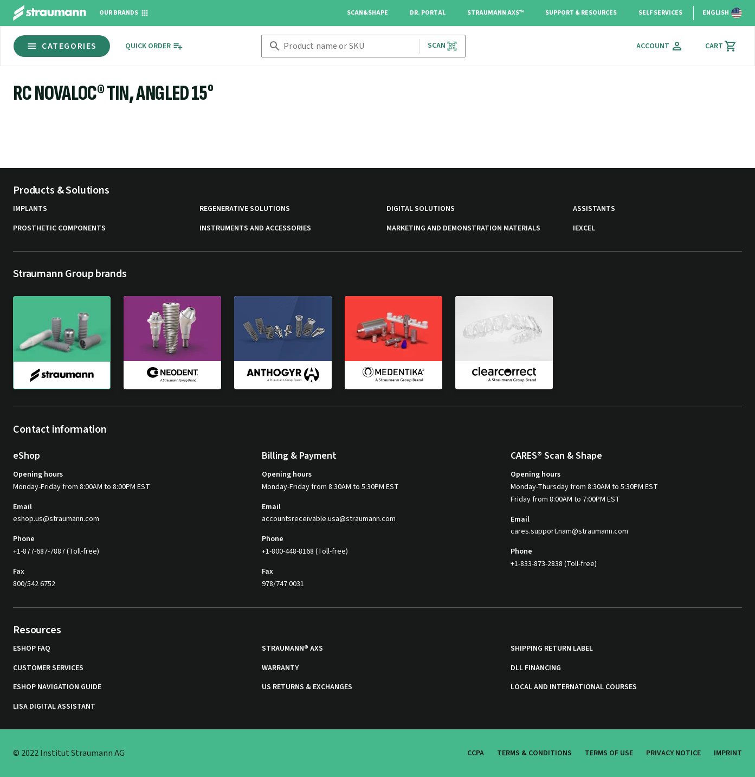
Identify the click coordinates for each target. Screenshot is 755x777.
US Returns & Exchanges (307, 687)
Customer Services (48, 668)
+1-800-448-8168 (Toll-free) (305, 551)
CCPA (475, 753)
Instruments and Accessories (255, 228)
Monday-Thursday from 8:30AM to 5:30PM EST (584, 486)
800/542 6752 (34, 584)
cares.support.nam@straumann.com (569, 531)
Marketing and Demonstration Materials (463, 228)
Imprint (728, 753)
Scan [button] (443, 46)
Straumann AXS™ (495, 12)
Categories (62, 46)
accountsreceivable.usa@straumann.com (329, 519)
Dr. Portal (428, 12)
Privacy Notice (673, 753)
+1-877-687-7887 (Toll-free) (56, 551)
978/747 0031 (283, 584)
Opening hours (38, 474)
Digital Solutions (420, 209)
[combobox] (349, 46)
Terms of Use (609, 753)
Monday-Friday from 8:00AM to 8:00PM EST (81, 486)
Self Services (660, 12)
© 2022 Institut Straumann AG (69, 753)
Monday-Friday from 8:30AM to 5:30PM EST (330, 486)
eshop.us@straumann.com (56, 519)
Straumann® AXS (292, 649)
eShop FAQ (31, 649)
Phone (24, 539)
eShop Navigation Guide (57, 687)
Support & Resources (581, 12)
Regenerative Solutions (244, 209)
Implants (30, 209)
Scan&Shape (367, 12)
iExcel (584, 228)
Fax (18, 571)
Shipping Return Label (552, 649)
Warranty (280, 668)
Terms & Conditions (534, 753)
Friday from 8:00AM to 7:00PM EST (565, 499)
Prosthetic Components (59, 228)
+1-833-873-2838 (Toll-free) (554, 563)
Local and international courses (574, 687)
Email (22, 507)
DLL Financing (536, 668)
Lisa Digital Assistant (54, 707)
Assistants (594, 209)
